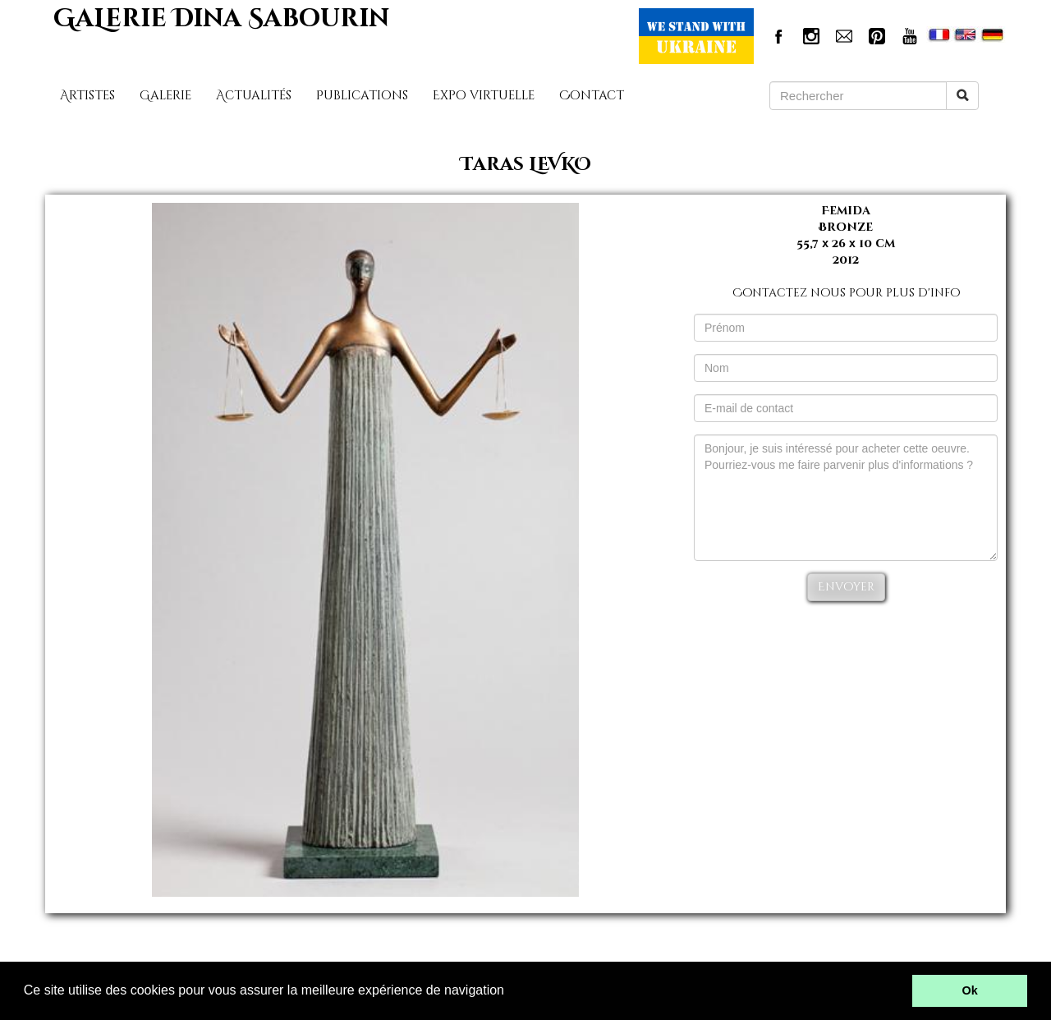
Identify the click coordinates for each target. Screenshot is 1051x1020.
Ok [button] (970, 990)
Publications (362, 95)
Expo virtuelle (484, 95)
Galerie (165, 95)
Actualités (253, 95)
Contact (591, 95)
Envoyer (846, 587)
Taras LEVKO (526, 165)
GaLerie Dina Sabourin (221, 18)
